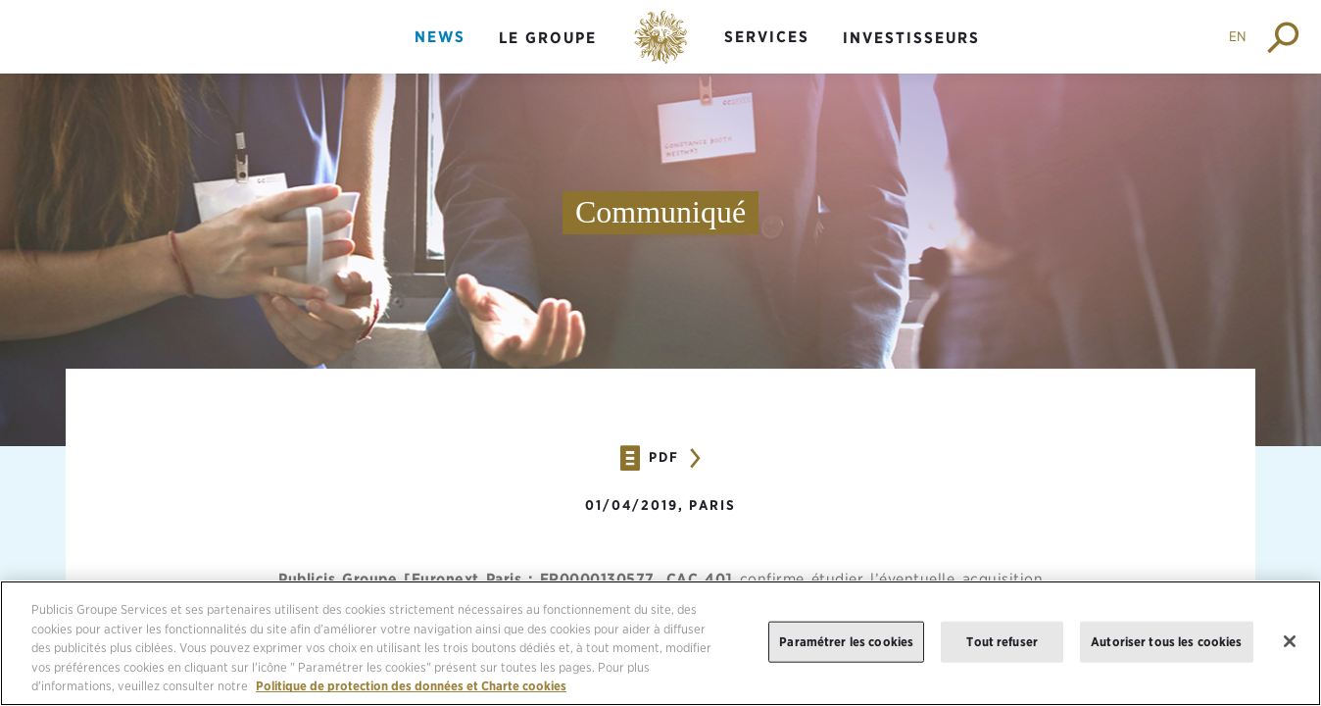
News (440, 36)
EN (1238, 36)
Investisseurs (911, 37)
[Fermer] (1289, 642)
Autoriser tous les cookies (1166, 642)
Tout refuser (1002, 642)
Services (766, 36)
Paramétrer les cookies (846, 642)
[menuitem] (440, 53)
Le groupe (548, 37)
